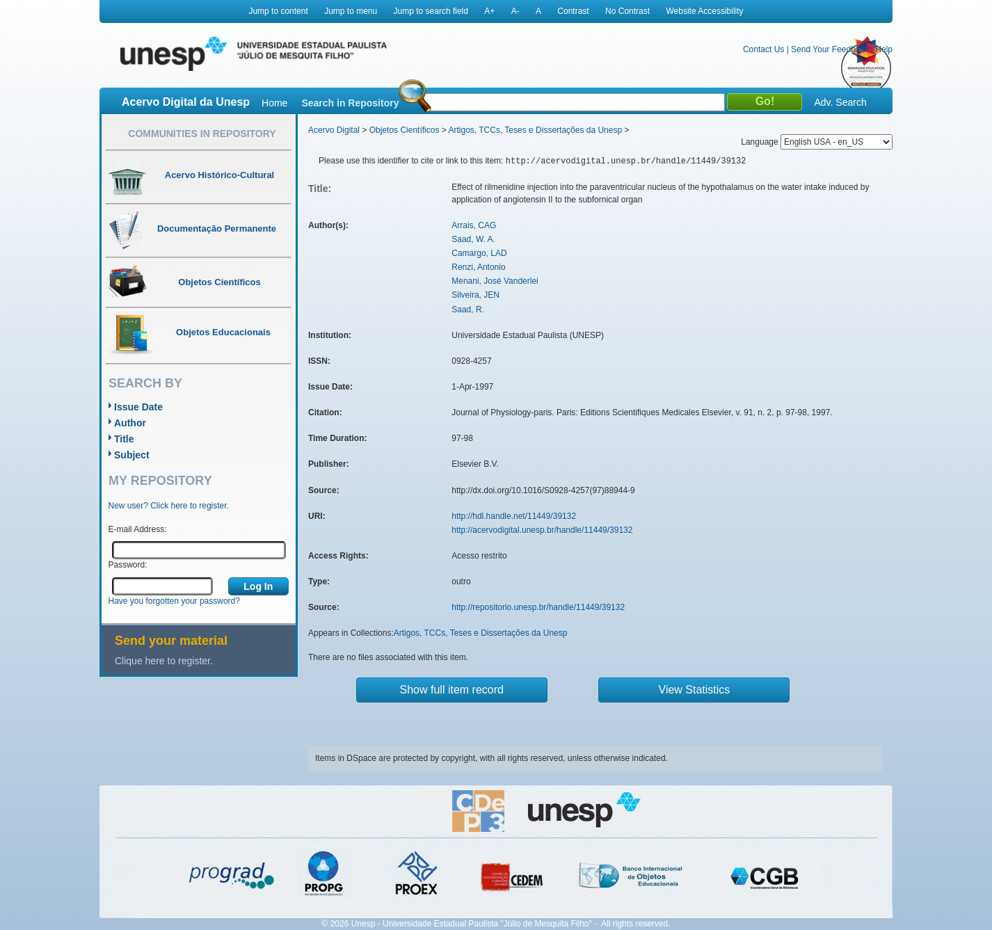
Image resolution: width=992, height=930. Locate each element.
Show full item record (452, 690)
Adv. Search (840, 102)
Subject (132, 454)
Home (274, 103)
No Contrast (627, 11)
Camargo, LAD (478, 253)
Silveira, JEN (475, 295)
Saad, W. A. (473, 239)
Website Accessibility (704, 11)
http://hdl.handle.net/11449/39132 (513, 516)
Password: (128, 565)
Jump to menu (350, 11)
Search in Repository (350, 103)
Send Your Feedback (829, 49)
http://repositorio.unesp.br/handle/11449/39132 (538, 607)
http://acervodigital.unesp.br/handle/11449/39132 (541, 530)
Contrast (573, 11)
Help (884, 49)
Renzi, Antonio (478, 267)
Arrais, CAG (473, 225)
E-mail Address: (138, 529)
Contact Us (763, 49)
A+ (489, 11)
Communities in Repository (201, 133)
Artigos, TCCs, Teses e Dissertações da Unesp (535, 130)
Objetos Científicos (404, 130)
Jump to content (277, 11)
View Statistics (694, 690)
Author (130, 422)
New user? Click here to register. (169, 506)
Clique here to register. (164, 660)
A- (515, 11)
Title (124, 438)
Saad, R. (467, 309)
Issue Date (138, 406)
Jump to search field (431, 11)
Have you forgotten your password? (174, 601)
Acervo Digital (334, 130)
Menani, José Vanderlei (494, 281)
